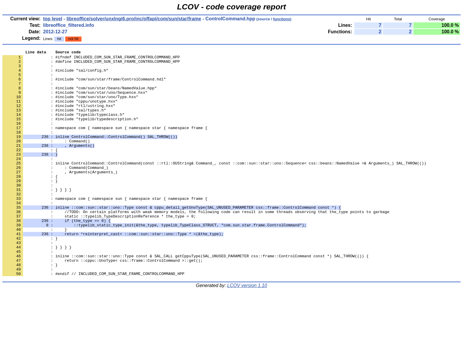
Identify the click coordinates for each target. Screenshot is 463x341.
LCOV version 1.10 (247, 330)
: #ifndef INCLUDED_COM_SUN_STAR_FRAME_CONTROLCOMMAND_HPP (91, 58)
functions (281, 19)
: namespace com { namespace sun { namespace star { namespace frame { (104, 143)
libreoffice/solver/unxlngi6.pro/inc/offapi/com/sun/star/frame (133, 18)
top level (52, 18)
